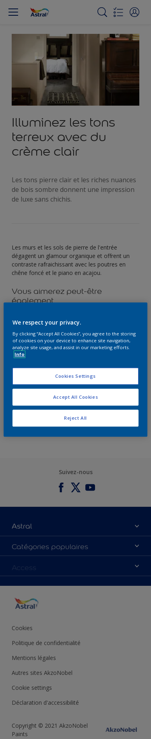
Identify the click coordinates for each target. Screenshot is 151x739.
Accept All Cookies (75, 397)
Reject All (75, 418)
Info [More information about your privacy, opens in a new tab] (19, 354)
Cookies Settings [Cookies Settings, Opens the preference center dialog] (75, 376)
